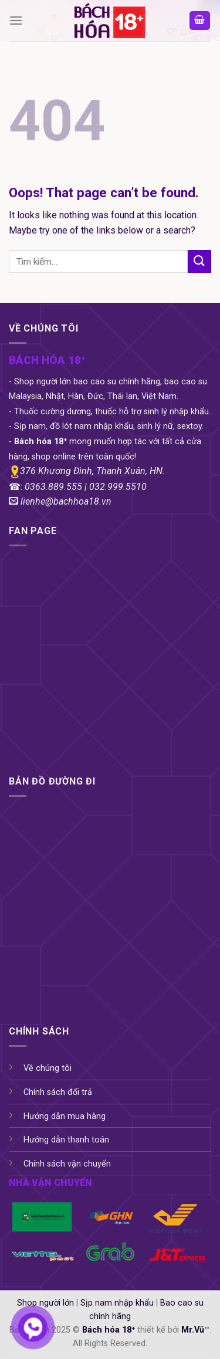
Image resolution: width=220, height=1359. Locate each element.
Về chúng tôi (47, 1068)
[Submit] (199, 261)
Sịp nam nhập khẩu (117, 1303)
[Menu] (16, 20)
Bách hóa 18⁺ (108, 1330)
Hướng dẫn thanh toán (66, 1140)
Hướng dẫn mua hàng (64, 1116)
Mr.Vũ (192, 1330)
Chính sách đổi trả (57, 1092)
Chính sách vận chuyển (67, 1164)
